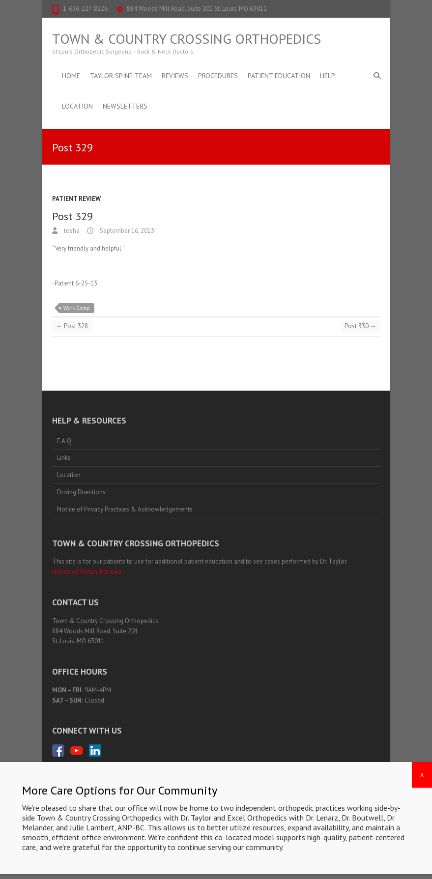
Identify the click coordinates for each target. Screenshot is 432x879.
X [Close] (422, 809)
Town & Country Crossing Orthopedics (186, 39)
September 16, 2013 (126, 231)
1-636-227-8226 (85, 8)
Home (71, 75)
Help (327, 75)
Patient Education (279, 75)
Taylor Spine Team (121, 75)
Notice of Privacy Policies (86, 571)
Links (64, 458)
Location (77, 106)
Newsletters (125, 106)
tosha (71, 231)
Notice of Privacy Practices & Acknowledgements (125, 509)
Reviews (175, 75)
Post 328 (72, 326)
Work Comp (76, 308)
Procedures (218, 75)
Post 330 (360, 326)
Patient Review (76, 199)
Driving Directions (81, 492)
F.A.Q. (65, 441)
